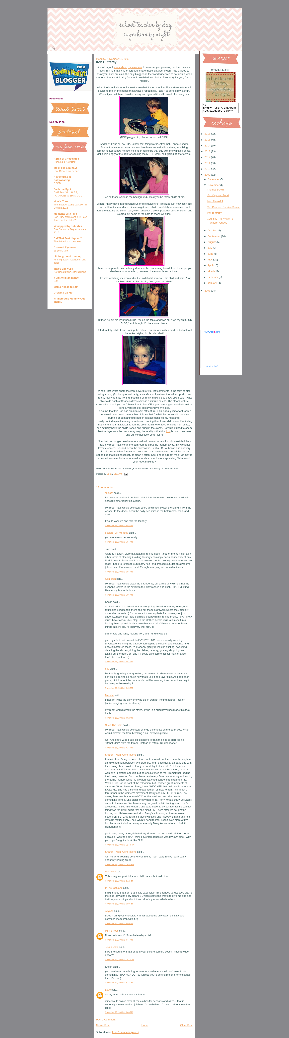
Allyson (109, 910)
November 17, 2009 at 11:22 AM (119, 959)
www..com (212, 333)
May (210, 261)
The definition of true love (67, 241)
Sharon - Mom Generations (121, 754)
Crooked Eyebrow (65, 247)
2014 (208, 147)
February (213, 278)
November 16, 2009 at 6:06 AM (119, 595)
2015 (208, 141)
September (214, 238)
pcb (107, 668)
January (213, 284)
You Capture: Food (218, 197)
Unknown (110, 871)
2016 (208, 135)
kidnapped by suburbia (68, 226)
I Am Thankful (215, 202)
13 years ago (61, 250)
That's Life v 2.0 (63, 268)
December (214, 181)
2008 (208, 292)
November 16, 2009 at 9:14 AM (119, 748)
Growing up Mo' (63, 292)
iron (168, 431)
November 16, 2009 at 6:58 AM (119, 662)
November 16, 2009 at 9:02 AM (119, 718)
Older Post (186, 1025)
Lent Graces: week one (66, 171)
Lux (56, 281)
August (212, 243)
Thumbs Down (215, 191)
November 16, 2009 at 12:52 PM (119, 864)
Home (145, 1025)
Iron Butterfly (214, 214)
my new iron (135, 67)
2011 (208, 164)
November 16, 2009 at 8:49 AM (119, 688)
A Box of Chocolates (66, 158)
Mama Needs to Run (66, 286)
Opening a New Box (65, 162)
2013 (208, 153)
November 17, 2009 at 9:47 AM (119, 940)
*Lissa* (109, 492)
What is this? (212, 368)
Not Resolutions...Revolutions (70, 272)
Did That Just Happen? (68, 238)
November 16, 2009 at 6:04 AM (119, 542)
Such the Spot (62, 189)
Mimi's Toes (61, 201)
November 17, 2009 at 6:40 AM (119, 923)
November (214, 186)
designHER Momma (116, 532)
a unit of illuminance (66, 277)
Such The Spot (113, 725)
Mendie (109, 695)
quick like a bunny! (65, 167)
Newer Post (103, 1025)
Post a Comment (106, 1019)
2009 (208, 176)
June (211, 255)
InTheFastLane (114, 887)
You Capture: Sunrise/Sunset (223, 208)
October (213, 232)
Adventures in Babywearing (62, 178)
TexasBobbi (112, 947)
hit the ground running (67, 256)
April (211, 267)
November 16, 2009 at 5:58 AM (119, 525)
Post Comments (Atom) (125, 1032)
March (212, 272)
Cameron (110, 578)
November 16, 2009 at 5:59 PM (119, 904)
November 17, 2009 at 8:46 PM (119, 1012)
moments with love (65, 213)
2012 (208, 158)
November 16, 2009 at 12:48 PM (119, 845)
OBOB (57, 183)
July (210, 249)
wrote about (120, 67)
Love (108, 989)
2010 (208, 170)
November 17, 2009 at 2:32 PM (119, 983)
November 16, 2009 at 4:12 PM (119, 881)
